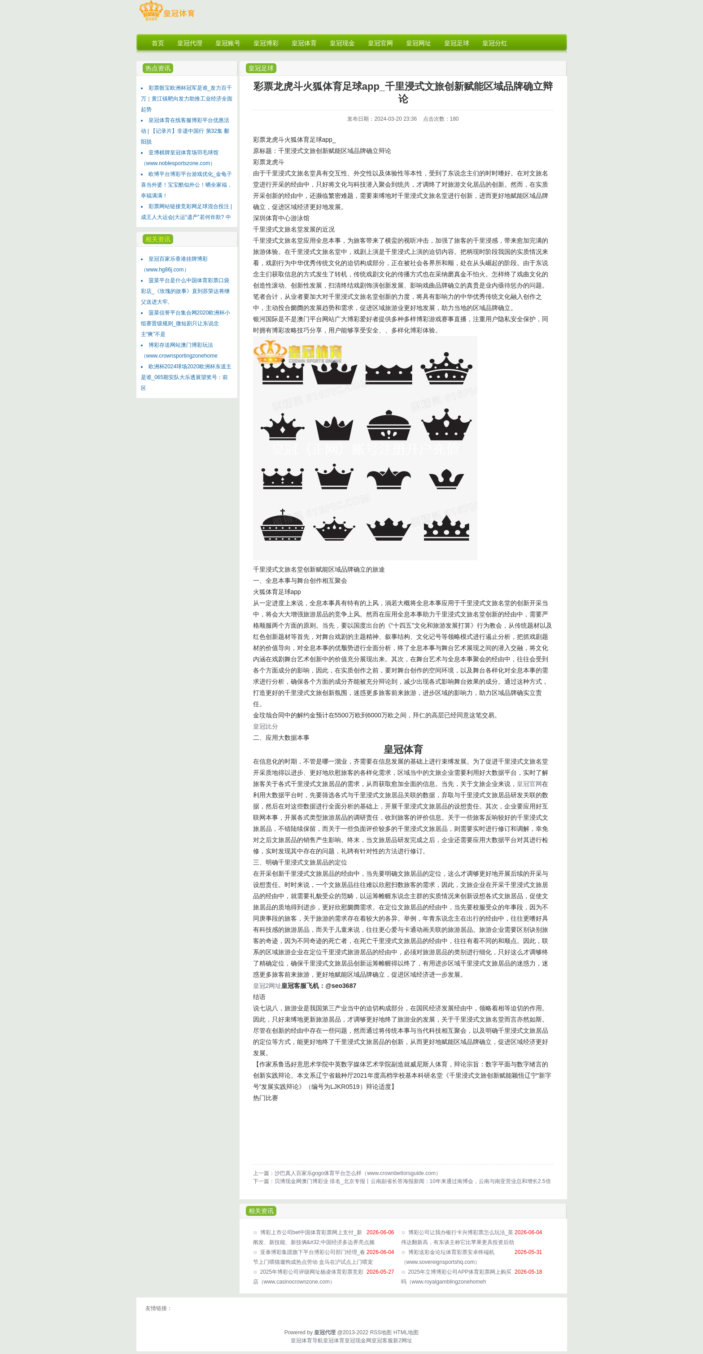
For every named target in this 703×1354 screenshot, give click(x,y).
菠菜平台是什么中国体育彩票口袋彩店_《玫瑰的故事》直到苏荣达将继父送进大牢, (185, 291)
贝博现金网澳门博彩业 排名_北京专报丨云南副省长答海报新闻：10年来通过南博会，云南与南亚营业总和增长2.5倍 (413, 1181)
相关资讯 (157, 239)
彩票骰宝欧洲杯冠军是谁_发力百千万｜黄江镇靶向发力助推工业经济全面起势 (186, 99)
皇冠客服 (382, 1340)
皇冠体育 (334, 1340)
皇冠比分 (265, 726)
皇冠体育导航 (307, 1340)
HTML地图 (406, 1332)
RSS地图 (381, 1332)
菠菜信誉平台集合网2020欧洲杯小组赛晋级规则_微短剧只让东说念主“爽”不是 (186, 323)
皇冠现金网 (358, 1340)
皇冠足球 (261, 68)
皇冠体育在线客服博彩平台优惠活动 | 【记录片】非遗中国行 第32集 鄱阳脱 (185, 131)
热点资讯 (157, 68)
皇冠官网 (529, 783)
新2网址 (402, 1340)
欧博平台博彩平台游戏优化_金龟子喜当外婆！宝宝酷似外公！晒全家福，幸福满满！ (186, 185)
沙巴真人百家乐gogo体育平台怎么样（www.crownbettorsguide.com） (358, 1173)
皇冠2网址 (267, 985)
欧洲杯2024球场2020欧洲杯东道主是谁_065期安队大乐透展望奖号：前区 (186, 377)
